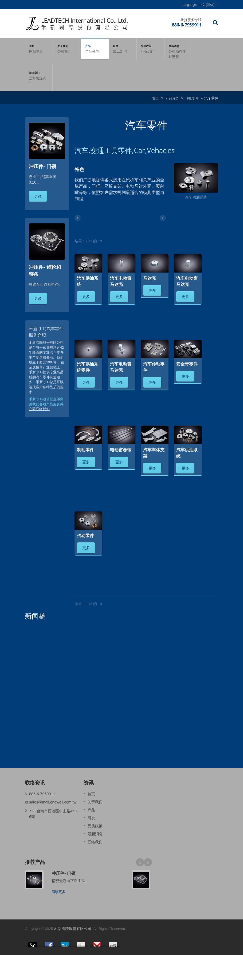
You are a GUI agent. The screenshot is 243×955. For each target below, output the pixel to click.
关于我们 (67, 48)
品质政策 (150, 48)
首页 (39, 48)
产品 (95, 48)
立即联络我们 (39, 409)
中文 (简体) (206, 5)
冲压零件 (192, 98)
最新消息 (178, 51)
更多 (38, 196)
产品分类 (172, 98)
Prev (140, 862)
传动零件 (85, 535)
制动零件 (85, 450)
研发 (122, 48)
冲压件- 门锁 (64, 873)
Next (148, 862)
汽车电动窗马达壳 (120, 281)
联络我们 (38, 77)
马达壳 (149, 278)
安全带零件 (187, 364)
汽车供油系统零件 (87, 367)
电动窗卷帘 (120, 450)
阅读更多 (58, 892)
